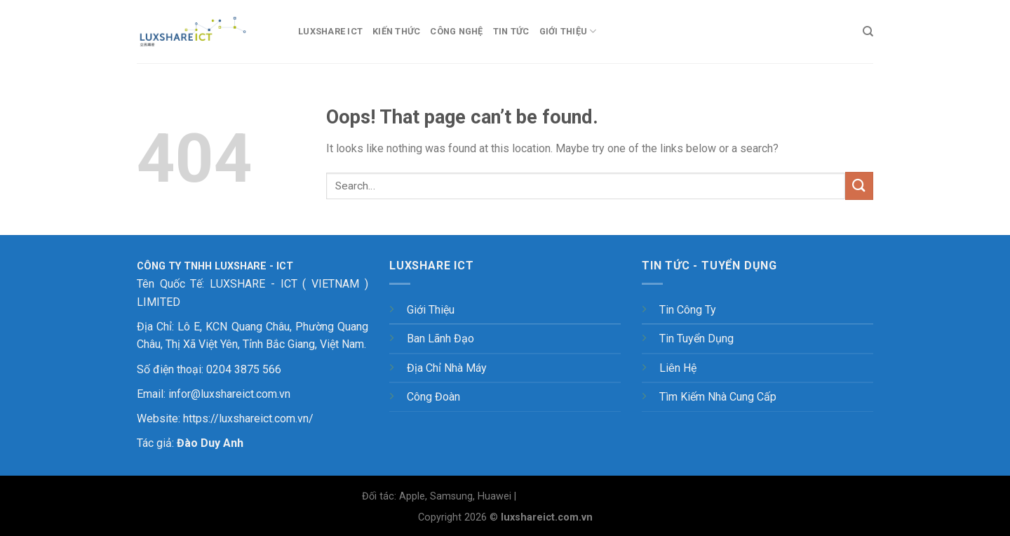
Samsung (451, 496)
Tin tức (511, 31)
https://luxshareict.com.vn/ (248, 418)
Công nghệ (456, 31)
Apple (412, 496)
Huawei (494, 496)
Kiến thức (396, 31)
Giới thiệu (568, 31)
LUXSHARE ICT (330, 31)
